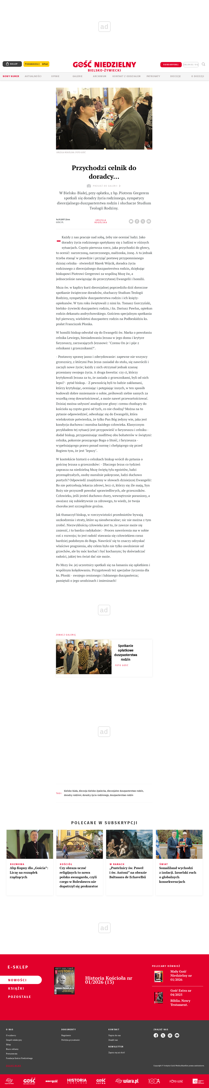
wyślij (149, 220)
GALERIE (78, 76)
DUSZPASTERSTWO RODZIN (121, 795)
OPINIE (55, 76)
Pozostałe (15, 996)
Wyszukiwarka (203, 64)
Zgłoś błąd (13, 1066)
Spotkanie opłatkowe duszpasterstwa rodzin (125, 652)
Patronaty (153, 76)
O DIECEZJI (197, 76)
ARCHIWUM (99, 76)
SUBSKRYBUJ (171, 65)
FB (138, 220)
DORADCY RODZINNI (72, 795)
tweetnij (143, 220)
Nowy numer (11, 76)
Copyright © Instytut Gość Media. (167, 1066)
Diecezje (175, 76)
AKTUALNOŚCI (33, 76)
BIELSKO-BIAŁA (71, 791)
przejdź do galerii (104, 186)
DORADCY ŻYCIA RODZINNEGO (95, 795)
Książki (15, 988)
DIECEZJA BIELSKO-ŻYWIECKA (92, 791)
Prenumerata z (36, 64)
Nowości (15, 980)
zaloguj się (191, 65)
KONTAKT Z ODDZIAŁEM (127, 76)
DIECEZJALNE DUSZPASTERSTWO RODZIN (125, 791)
